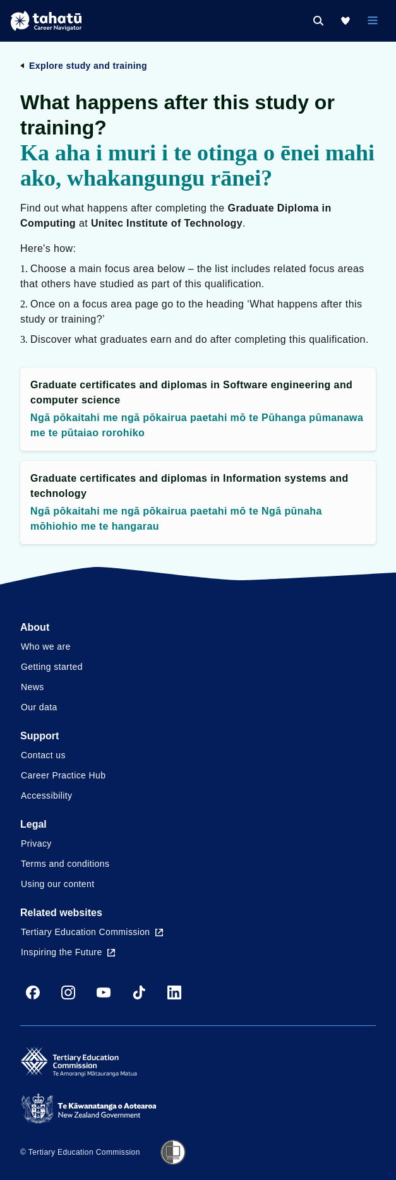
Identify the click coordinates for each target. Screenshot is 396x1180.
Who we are (46, 646)
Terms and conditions (65, 864)
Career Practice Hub (63, 775)
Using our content (58, 884)
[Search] (318, 21)
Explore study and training (88, 66)
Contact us (43, 755)
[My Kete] (345, 21)
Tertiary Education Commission (92, 932)
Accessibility (46, 795)
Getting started (52, 667)
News (32, 687)
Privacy (36, 843)
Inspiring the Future (68, 952)
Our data (39, 707)
